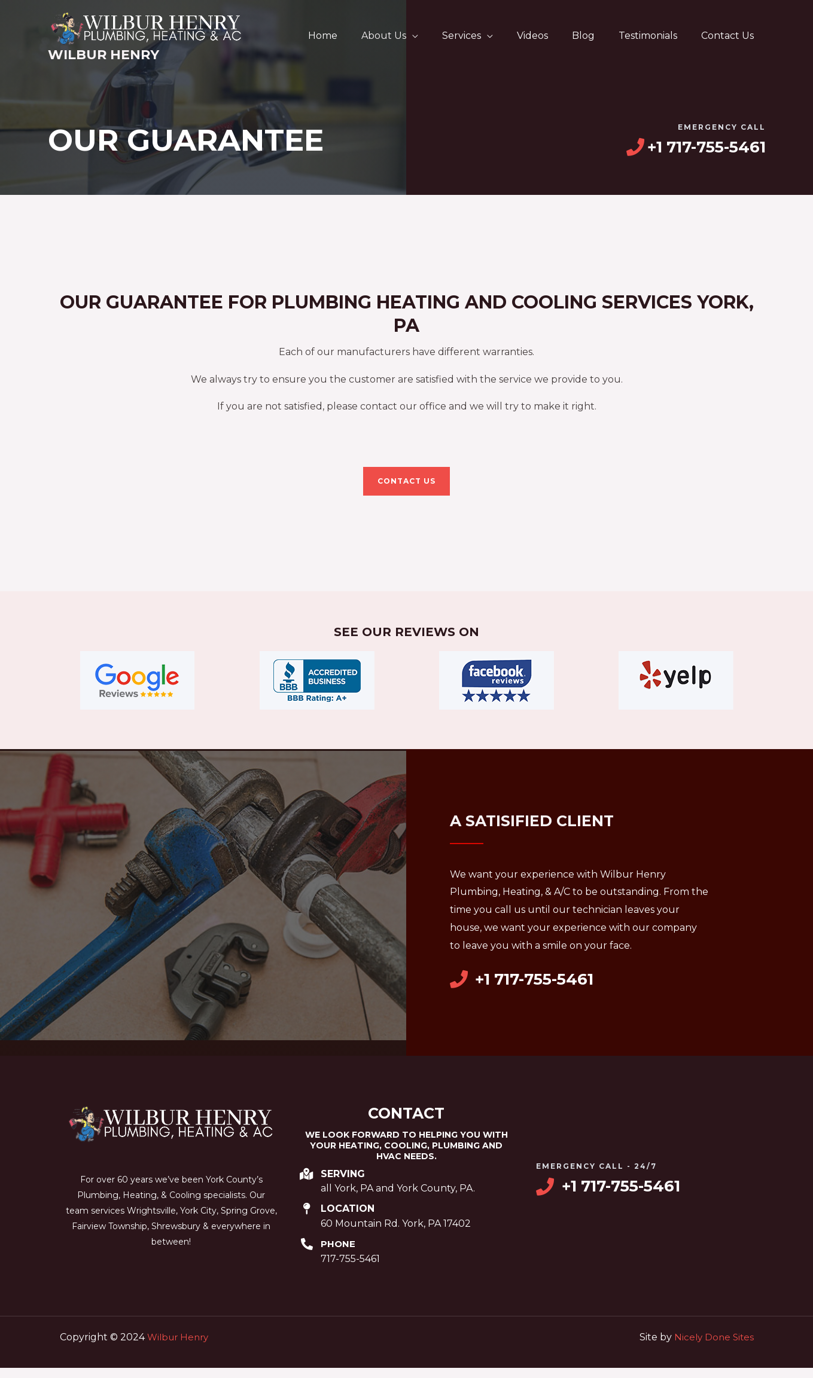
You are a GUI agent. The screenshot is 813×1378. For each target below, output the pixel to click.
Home (354, 35)
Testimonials (655, 35)
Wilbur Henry (103, 55)
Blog (595, 35)
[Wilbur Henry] (146, 27)
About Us (410, 35)
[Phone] (307, 1255)
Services (483, 35)
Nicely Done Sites (712, 1347)
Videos (549, 35)
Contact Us (730, 35)
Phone (338, 1255)
